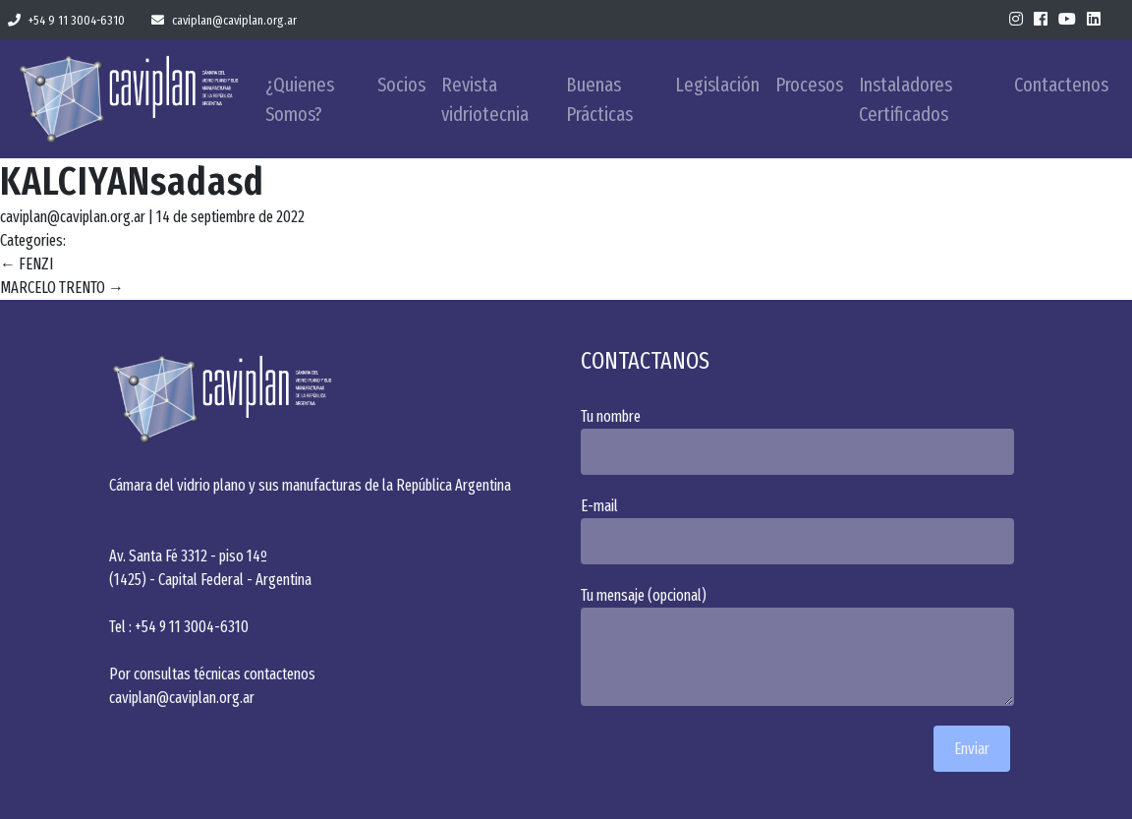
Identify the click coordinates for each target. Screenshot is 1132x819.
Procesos (809, 84)
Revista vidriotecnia (485, 99)
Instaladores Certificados (905, 99)
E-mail (802, 530)
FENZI (26, 264)
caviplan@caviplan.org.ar (224, 20)
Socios (401, 84)
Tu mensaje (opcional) (802, 646)
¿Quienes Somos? (299, 99)
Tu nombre (802, 441)
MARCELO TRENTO (62, 287)
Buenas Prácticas (599, 99)
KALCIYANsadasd (132, 181)
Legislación (717, 84)
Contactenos (1061, 84)
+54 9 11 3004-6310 (66, 20)
